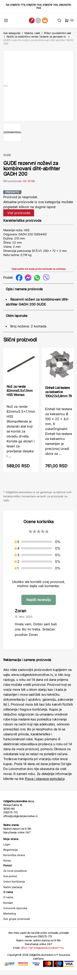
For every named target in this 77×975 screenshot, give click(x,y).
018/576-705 (50, 4)
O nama (8, 901)
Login (6, 848)
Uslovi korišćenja (14, 885)
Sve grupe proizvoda (16, 923)
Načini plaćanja (12, 891)
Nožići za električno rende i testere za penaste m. (37, 36)
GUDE (7, 159)
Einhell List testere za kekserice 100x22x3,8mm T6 (58, 396)
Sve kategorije (11, 33)
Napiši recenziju (38, 604)
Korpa (7, 864)
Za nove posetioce (15, 875)
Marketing (9, 917)
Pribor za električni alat (57, 33)
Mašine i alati (32, 33)
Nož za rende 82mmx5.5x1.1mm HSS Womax (19, 395)
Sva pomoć (10, 880)
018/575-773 (17, 4)
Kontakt (8, 907)
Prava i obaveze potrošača (44, 783)
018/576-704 (33, 4)
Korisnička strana (14, 859)
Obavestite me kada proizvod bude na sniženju (38, 273)
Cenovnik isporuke (15, 912)
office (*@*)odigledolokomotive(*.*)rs (42, 952)
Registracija (10, 853)
